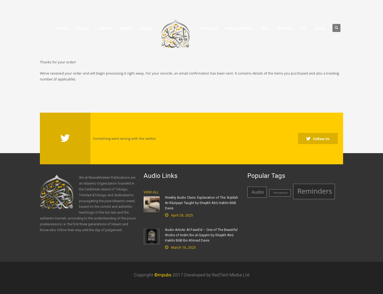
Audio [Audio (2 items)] (258, 192)
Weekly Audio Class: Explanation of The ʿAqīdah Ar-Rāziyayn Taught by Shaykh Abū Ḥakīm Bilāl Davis (201, 202)
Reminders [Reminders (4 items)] (314, 191)
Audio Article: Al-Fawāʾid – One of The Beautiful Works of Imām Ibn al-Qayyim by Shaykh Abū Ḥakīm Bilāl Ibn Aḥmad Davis (201, 235)
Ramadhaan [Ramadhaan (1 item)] (280, 192)
